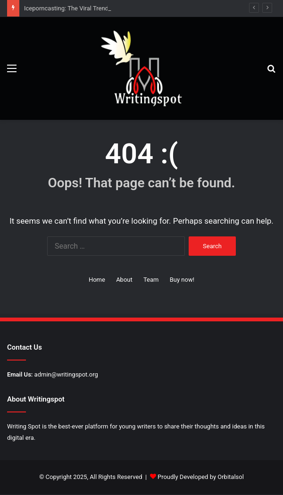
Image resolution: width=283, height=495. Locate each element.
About (124, 279)
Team (151, 279)
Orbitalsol (230, 476)
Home (97, 279)
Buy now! (182, 279)
